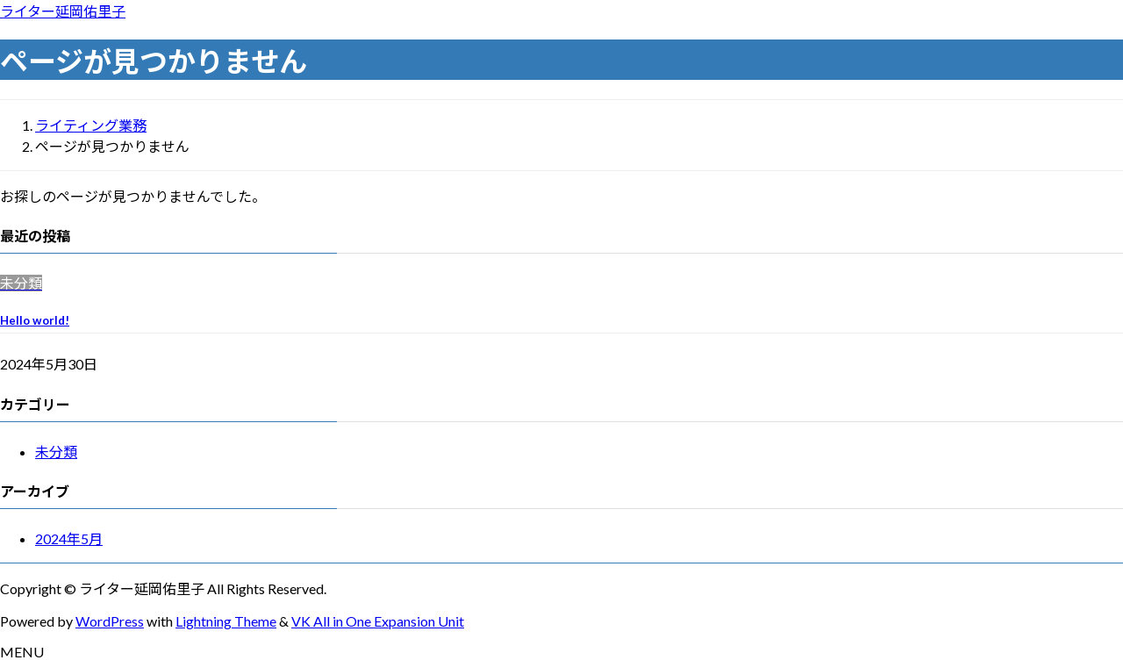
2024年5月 (69, 538)
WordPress (109, 621)
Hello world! (34, 320)
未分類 (56, 451)
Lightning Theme (225, 621)
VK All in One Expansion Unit (377, 621)
